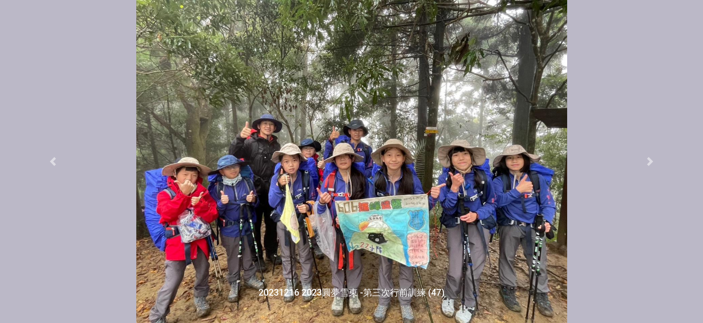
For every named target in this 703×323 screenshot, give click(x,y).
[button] (52, 161)
